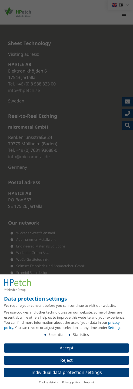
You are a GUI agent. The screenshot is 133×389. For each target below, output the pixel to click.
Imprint (89, 382)
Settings (114, 327)
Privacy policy (71, 382)
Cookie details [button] (49, 382)
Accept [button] (67, 347)
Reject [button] (66, 360)
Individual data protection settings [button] (66, 372)
